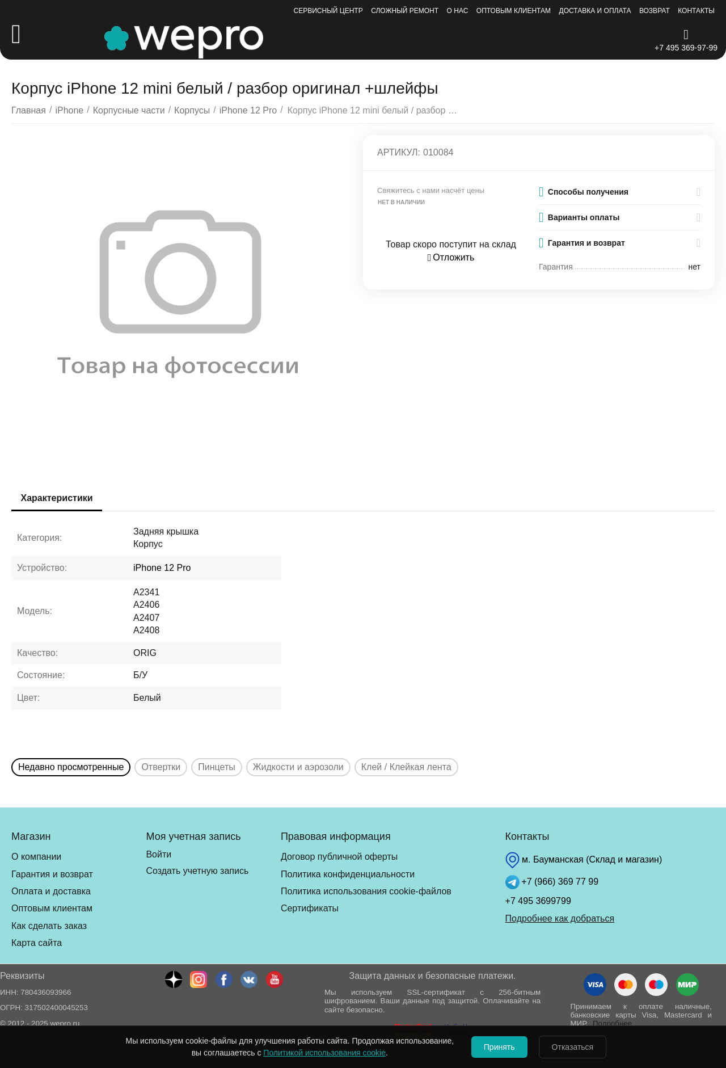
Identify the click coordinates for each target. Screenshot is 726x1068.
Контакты (696, 11)
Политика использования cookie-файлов (366, 891)
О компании (36, 856)
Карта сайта (36, 943)
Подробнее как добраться (559, 918)
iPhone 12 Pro (162, 568)
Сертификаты (310, 908)
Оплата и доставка (51, 891)
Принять (496, 1047)
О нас (457, 11)
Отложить (451, 257)
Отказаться (576, 1047)
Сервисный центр (328, 11)
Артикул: (398, 152)
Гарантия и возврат (52, 874)
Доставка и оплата (595, 11)
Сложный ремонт (404, 11)
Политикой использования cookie (317, 1052)
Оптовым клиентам (513, 11)
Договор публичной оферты (339, 856)
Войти (158, 854)
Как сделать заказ (49, 926)
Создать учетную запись (197, 871)
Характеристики (59, 498)
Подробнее (612, 1023)
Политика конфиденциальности (348, 874)
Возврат (654, 11)
